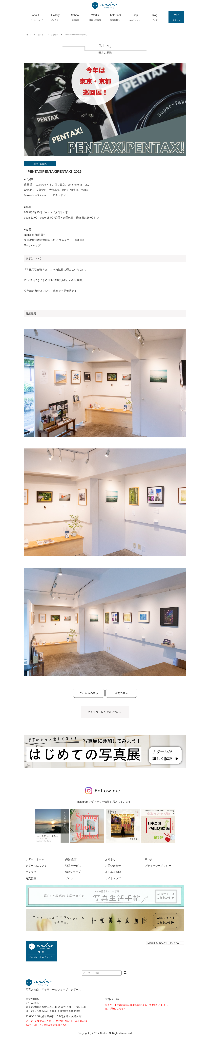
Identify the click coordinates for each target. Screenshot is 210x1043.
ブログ (69, 878)
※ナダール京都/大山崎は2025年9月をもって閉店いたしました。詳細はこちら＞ (136, 1007)
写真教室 (31, 878)
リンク (149, 859)
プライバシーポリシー (158, 865)
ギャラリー (41, 35)
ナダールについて (36, 865)
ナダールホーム (35, 859)
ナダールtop (29, 35)
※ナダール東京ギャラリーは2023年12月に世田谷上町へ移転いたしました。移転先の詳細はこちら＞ (56, 1023)
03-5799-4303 (39, 1010)
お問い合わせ (113, 865)
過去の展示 (54, 35)
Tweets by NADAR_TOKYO (163, 942)
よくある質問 (113, 872)
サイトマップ (113, 878)
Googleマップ (32, 245)
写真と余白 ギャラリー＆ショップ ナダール (53, 989)
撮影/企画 (71, 859)
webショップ (73, 872)
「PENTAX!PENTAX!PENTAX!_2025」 (76, 35)
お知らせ (110, 859)
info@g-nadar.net (70, 1010)
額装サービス (73, 865)
